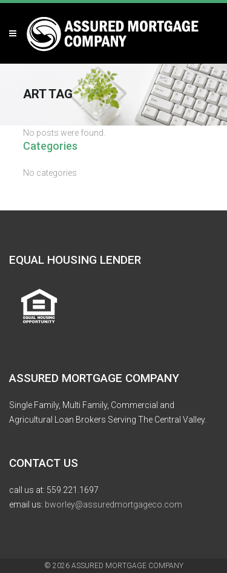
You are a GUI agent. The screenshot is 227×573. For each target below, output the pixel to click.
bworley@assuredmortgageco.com (113, 504)
